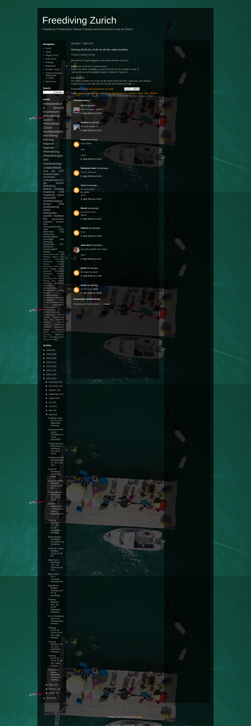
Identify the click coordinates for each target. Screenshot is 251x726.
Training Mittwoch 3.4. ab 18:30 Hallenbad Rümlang (55, 647)
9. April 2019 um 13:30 (91, 236)
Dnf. (62, 244)
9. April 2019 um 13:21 (91, 219)
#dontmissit (49, 198)
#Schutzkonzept (49, 315)
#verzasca (54, 302)
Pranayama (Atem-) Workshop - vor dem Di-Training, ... (54, 675)
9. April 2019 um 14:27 (91, 259)
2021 (49, 370)
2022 (49, 366)
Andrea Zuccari (53, 276)
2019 (49, 378)
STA (61, 192)
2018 (49, 698)
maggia (53, 269)
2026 (49, 350)
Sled (51, 339)
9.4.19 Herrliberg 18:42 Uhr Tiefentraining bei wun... (56, 620)
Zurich (47, 119)
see (53, 171)
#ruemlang (53, 337)
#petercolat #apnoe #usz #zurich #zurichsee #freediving (53, 332)
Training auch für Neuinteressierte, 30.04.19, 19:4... (56, 461)
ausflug (46, 251)
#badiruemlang (58, 317)
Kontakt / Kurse (53, 69)
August (52, 398)
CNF (62, 254)
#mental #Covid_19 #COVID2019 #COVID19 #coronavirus (53, 324)
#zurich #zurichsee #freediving (53, 111)
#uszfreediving (51, 207)
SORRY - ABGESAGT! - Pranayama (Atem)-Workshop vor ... (55, 510)
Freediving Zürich (53, 195)
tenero (61, 269)
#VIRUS (61, 315)
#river (45, 337)
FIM (62, 266)
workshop (47, 271)
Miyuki (84, 208)
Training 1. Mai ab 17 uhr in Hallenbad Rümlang (55, 422)
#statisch (153, 93)
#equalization (58, 219)
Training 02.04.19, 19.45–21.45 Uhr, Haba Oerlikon (55, 660)
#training (59, 189)
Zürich (47, 127)
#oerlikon (132, 93)
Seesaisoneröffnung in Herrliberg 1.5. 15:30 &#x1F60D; (56, 434)
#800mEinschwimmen (51, 312)
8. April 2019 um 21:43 (91, 176)
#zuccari (60, 273)
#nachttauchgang (52, 201)
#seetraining (52, 163)
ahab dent (85, 245)
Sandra (84, 122)
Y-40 (55, 339)
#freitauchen (50, 213)
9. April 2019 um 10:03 (91, 199)
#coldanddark (53, 131)
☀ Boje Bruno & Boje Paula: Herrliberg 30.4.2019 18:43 (55, 448)
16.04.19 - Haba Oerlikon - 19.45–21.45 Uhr (55, 552)
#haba (61, 290)
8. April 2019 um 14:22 (91, 159)
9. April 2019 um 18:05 (91, 293)
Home (48, 48)
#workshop (47, 273)
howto (107, 304)
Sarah (83, 285)
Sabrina (84, 228)
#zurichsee (49, 177)
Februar (53, 689)
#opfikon (46, 330)
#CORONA (59, 271)
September (54, 394)
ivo (82, 105)
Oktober (53, 390)
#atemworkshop (49, 288)
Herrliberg (50, 135)
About (48, 52)
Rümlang (47, 257)
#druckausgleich (50, 236)
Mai (51, 410)
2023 (49, 362)
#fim (51, 320)
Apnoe (46, 210)
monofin (47, 215)
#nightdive (48, 222)
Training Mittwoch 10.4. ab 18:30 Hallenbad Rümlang (54, 605)
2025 (49, 354)
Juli (51, 402)
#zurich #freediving (53, 184)
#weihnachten (58, 305)
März (51, 685)
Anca (83, 185)
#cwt (97, 93)
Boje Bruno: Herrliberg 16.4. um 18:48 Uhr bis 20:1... (55, 565)
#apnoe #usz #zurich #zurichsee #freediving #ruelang (53, 259)
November (54, 386)
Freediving (49, 192)
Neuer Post (51, 81)
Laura (83, 139)
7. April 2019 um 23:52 (91, 113)
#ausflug (46, 317)
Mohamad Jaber (89, 168)
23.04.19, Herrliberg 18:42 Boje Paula (54, 473)
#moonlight (48, 239)
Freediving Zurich (79, 20)
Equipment (51, 66)
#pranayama (48, 297)
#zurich (47, 204)
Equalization (48, 244)
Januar (52, 693)
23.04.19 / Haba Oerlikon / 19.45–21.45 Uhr (55, 484)
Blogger (138, 717)
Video (45, 269)
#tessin (46, 302)
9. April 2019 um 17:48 (91, 276)
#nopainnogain (51, 174)
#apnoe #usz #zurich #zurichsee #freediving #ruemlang (53, 283)
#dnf (62, 239)
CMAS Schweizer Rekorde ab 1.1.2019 (54, 75)
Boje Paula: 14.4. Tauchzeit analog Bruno (55, 578)
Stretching (47, 278)
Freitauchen (48, 234)
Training (49, 62)
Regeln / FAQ (52, 55)
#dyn (45, 224)
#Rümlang (48, 242)
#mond (56, 266)
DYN (61, 204)
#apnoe (89, 93)
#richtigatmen (48, 300)
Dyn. (45, 219)
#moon (61, 252)
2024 (49, 358)
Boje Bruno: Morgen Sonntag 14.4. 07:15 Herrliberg (56, 590)
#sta (146, 93)
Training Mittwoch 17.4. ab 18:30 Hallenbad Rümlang (54, 526)
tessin (56, 254)
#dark (45, 320)
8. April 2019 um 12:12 (91, 130)
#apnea (81, 93)
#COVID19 (48, 247)
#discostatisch (49, 290)
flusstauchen (48, 254)
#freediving (105, 93)
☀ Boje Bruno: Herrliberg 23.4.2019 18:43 (55, 496)
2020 (49, 374)
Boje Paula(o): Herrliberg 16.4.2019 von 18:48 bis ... (56, 541)
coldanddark (52, 167)
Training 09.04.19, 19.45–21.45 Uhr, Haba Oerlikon (55, 632)
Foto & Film (51, 59)
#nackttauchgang (50, 295)
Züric (55, 278)
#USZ (61, 229)
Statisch (47, 189)
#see (62, 300)
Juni (51, 406)
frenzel (61, 278)
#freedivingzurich (119, 93)
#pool (140, 93)
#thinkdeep (51, 123)
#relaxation (59, 297)
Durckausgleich (50, 249)
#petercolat (48, 231)
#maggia (46, 293)
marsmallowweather (52, 227)
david (83, 268)
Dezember (54, 382)
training (48, 139)
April (51, 414)
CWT (61, 171)
